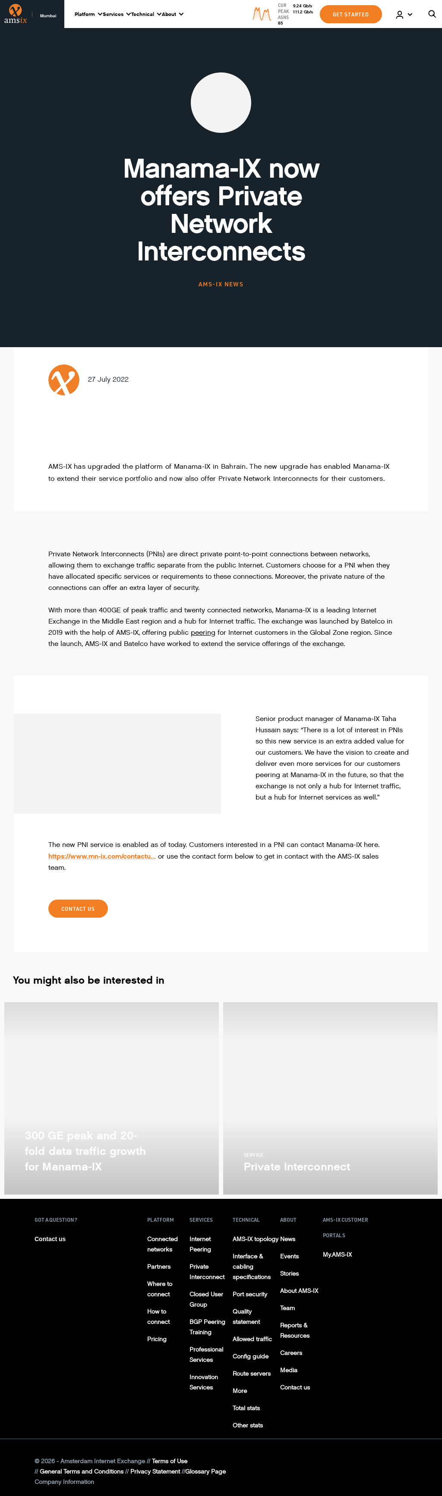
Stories (289, 1274)
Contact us (78, 908)
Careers (291, 1353)
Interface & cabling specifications (252, 1266)
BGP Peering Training (207, 1327)
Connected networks (162, 1244)
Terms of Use (169, 1461)
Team (287, 1308)
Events (289, 1256)
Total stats (246, 1408)
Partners (158, 1267)
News (287, 1239)
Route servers (252, 1374)
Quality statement (246, 1317)
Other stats (248, 1425)
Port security (250, 1294)
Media (288, 1370)
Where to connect (159, 1289)
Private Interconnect (206, 1272)
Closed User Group (206, 1299)
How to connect (158, 1317)
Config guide (250, 1356)
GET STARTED (351, 14)
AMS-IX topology (255, 1239)
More (240, 1391)
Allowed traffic (252, 1339)
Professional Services (206, 1354)
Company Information (64, 1482)
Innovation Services (203, 1382)
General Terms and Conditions (81, 1472)
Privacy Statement (155, 1472)
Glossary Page (205, 1472)
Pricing (157, 1339)
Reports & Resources (294, 1330)
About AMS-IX (299, 1291)
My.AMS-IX (337, 1255)
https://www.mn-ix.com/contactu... (102, 856)
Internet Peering (200, 1244)
